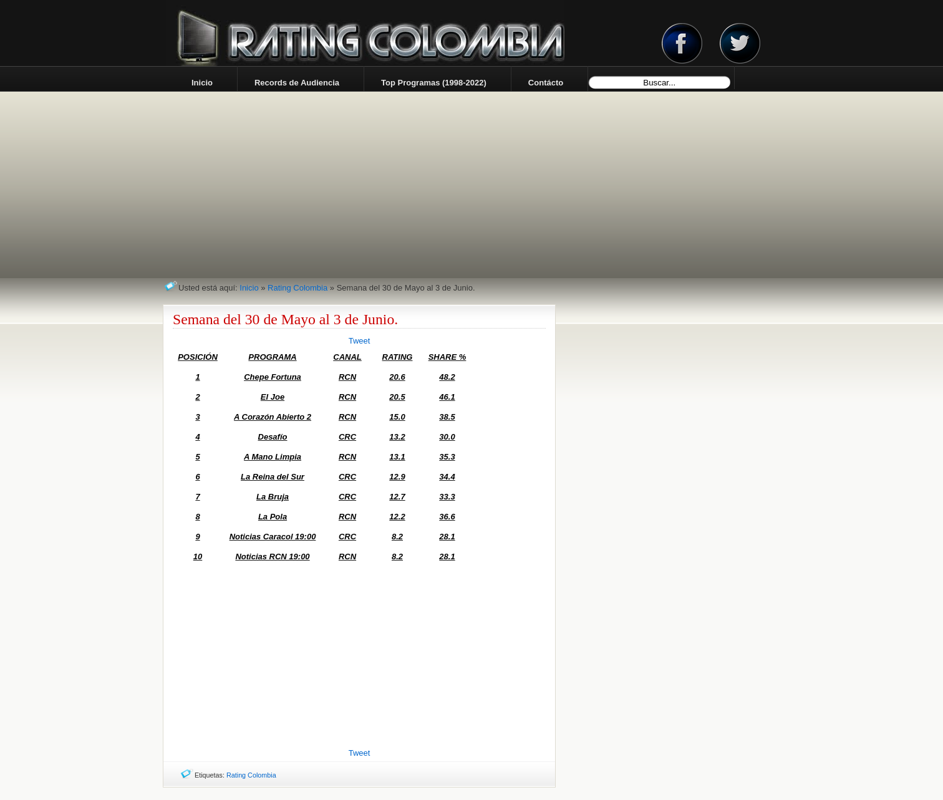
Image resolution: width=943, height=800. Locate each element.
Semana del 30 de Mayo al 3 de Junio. (285, 319)
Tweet (359, 340)
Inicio (248, 287)
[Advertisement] (359, 657)
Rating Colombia (297, 287)
